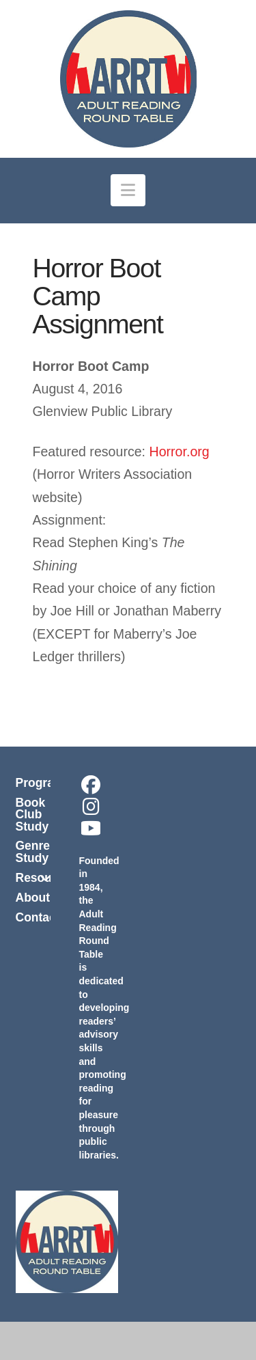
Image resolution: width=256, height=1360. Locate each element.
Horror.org (180, 451)
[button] (128, 190)
